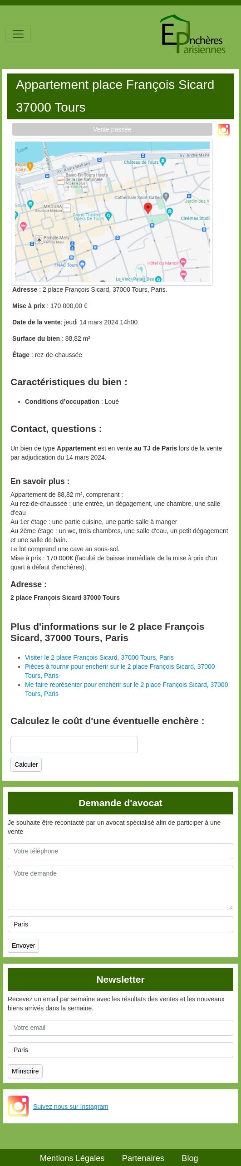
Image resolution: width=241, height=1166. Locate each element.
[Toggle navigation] (18, 34)
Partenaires (143, 1158)
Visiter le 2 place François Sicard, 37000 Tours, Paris (99, 657)
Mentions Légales (72, 1158)
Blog (190, 1158)
